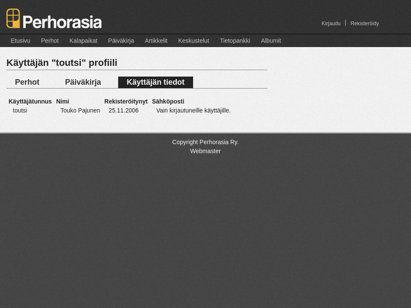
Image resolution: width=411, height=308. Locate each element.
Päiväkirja (121, 40)
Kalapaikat (83, 40)
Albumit (271, 40)
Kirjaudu (331, 24)
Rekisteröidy (365, 24)
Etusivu (20, 40)
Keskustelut (193, 40)
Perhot (50, 40)
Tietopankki (235, 40)
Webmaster (205, 151)
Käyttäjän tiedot (156, 82)
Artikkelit (156, 40)
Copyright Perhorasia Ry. (205, 142)
